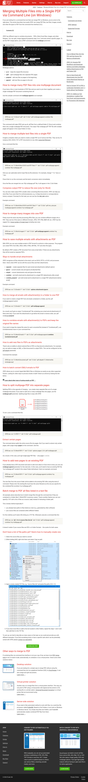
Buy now (69, 40)
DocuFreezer (52, 670)
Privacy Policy (75, 777)
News (4, 751)
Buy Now (5, 759)
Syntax (5, 739)
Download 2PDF (33, 646)
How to (69, 32)
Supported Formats (74, 28)
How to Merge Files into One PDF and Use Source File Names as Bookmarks (75, 56)
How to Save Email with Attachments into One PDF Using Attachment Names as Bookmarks (75, 78)
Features (39, 7)
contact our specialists (25, 639)
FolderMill (30, 707)
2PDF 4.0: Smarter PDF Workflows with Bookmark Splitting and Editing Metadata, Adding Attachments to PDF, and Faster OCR (76, 66)
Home (4, 731)
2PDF (34, 7)
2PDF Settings (72, 25)
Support (69, 44)
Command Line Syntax (75, 21)
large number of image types (19, 222)
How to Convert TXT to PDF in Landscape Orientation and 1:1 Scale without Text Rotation (76, 88)
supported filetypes (44, 140)
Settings (5, 743)
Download (76, 2)
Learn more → (21, 675)
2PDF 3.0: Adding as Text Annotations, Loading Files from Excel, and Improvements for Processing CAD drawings (76, 97)
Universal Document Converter (45, 690)
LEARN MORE (29, 768)
